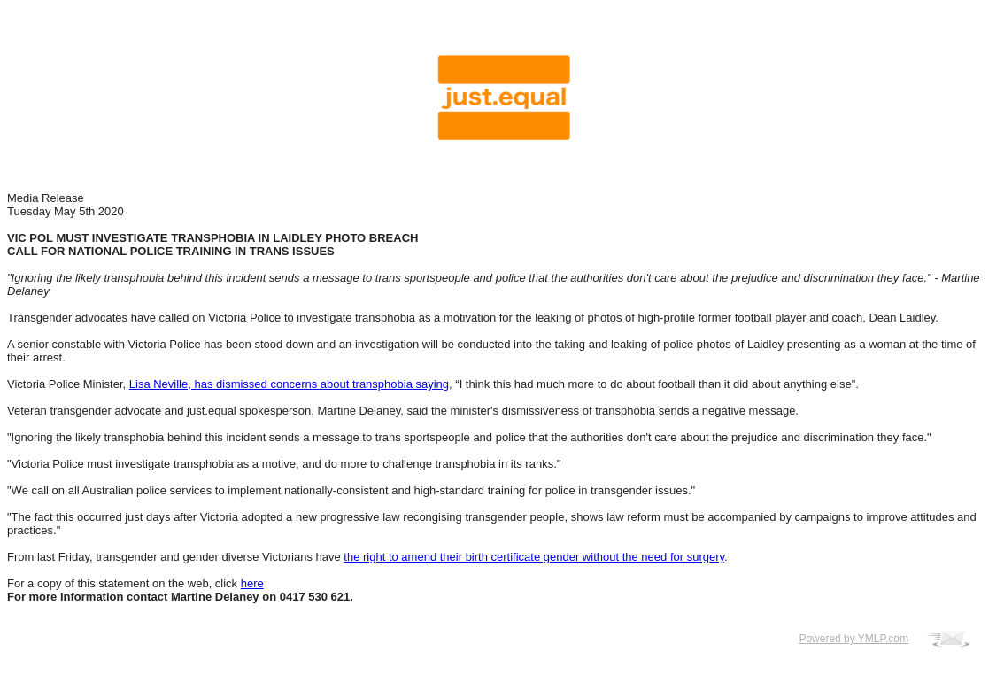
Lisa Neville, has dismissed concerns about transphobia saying (289, 384)
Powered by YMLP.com (853, 639)
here (252, 583)
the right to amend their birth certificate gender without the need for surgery (534, 556)
